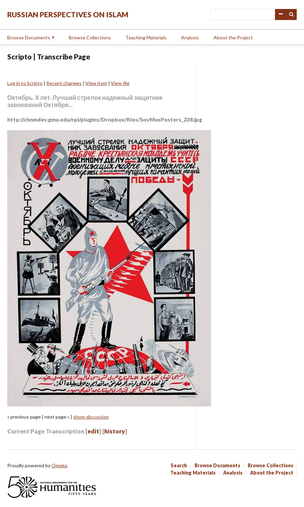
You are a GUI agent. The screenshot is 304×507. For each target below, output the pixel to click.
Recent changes (64, 83)
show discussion (91, 417)
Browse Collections (90, 37)
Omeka (59, 465)
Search (291, 14)
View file (120, 83)
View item (96, 83)
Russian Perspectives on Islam (68, 14)
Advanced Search (280, 14)
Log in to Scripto (24, 83)
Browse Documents (28, 37)
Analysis (190, 37)
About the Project (233, 37)
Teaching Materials (146, 37)
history (114, 431)
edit (93, 431)
